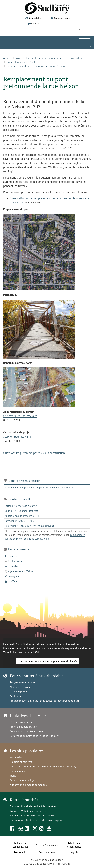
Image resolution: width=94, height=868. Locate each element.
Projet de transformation (23, 726)
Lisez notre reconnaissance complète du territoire (45, 661)
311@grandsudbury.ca (33, 810)
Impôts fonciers (18, 771)
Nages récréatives (20, 686)
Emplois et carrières (21, 761)
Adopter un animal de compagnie (28, 784)
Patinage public (18, 691)
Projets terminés (16, 62)
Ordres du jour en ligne (23, 780)
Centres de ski (17, 696)
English (35, 23)
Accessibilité (35, 18)
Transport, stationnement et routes (45, 58)
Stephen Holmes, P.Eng (17, 436)
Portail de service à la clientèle (38, 806)
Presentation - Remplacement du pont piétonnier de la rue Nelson (39, 487)
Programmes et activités (23, 682)
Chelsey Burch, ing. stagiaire (20, 416)
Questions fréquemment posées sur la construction (34, 453)
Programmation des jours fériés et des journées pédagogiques (44, 700)
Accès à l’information (47, 844)
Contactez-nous (62, 18)
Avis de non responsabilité (73, 845)
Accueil (7, 58)
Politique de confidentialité (20, 845)
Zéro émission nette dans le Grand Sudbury (34, 735)
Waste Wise (16, 757)
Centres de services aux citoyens (44, 820)
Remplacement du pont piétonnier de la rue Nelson (36, 66)
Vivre (18, 58)
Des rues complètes (21, 722)
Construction (75, 58)
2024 (32, 62)
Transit (13, 775)
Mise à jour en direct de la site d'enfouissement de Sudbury (43, 766)
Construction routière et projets (27, 731)
